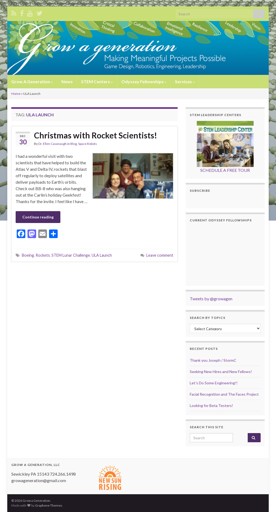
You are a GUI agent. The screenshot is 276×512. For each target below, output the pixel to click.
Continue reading (38, 217)
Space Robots (87, 144)
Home (15, 94)
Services (185, 81)
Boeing (28, 255)
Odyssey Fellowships (144, 81)
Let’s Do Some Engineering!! (214, 383)
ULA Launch (102, 255)
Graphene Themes (48, 505)
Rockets (43, 255)
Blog (73, 144)
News (67, 81)
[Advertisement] (94, 277)
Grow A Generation (32, 81)
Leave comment (159, 255)
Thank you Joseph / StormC (213, 360)
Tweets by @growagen (211, 298)
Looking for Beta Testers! (211, 405)
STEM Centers (97, 81)
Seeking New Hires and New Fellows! (221, 371)
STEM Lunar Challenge (70, 255)
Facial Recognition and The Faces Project (224, 394)
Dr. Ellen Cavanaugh (52, 144)
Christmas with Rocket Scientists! (95, 135)
